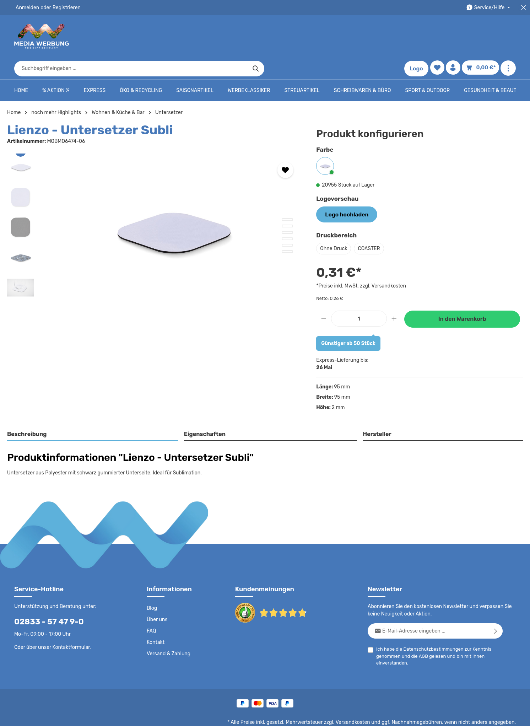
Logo (418, 36)
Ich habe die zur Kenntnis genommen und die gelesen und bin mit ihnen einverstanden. (431, 633)
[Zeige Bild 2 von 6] (287, 204)
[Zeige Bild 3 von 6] (287, 210)
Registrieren (64, 7)
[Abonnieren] (496, 608)
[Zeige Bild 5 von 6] (287, 223)
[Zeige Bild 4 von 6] (287, 216)
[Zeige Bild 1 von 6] (287, 197)
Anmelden (27, 7)
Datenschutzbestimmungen (430, 626)
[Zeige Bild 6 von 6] (287, 229)
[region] (154, 207)
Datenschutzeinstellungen (487, 715)
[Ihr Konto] (455, 36)
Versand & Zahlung (168, 631)
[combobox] (257, 36)
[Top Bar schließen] (523, 7)
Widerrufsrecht (437, 715)
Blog (152, 585)
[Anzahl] (359, 295)
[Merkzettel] (438, 36)
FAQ (152, 608)
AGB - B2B (342, 715)
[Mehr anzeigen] (508, 36)
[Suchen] (381, 36)
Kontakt (155, 620)
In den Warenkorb (462, 296)
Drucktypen (402, 715)
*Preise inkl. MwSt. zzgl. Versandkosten (360, 263)
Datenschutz (280, 715)
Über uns (157, 597)
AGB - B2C (311, 715)
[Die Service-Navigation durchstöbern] (489, 7)
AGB (422, 633)
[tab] (93, 411)
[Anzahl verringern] (323, 295)
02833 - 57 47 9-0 (45, 599)
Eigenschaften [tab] (203, 411)
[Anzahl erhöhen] (394, 295)
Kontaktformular (69, 624)
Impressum (372, 715)
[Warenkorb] (481, 36)
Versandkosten (360, 700)
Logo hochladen (344, 192)
